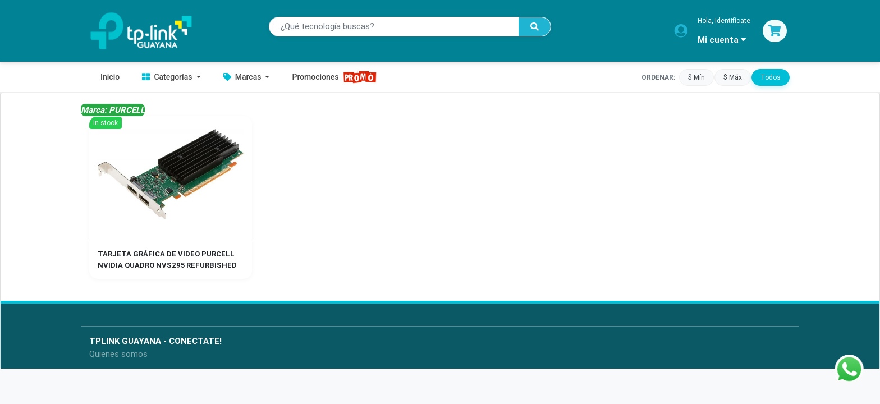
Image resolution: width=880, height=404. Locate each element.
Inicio (110, 76)
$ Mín (696, 76)
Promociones (334, 77)
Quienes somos (118, 353)
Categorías (168, 76)
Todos (770, 76)
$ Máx (732, 76)
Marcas (243, 76)
